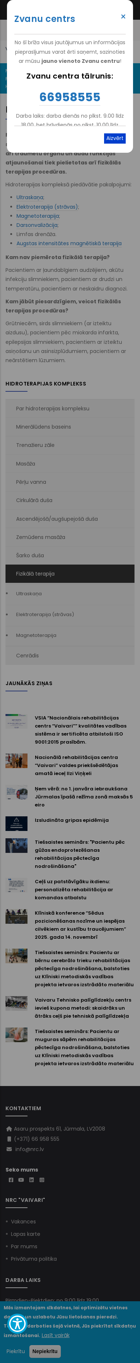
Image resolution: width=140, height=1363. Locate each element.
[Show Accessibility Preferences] (17, 1324)
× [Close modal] (123, 16)
